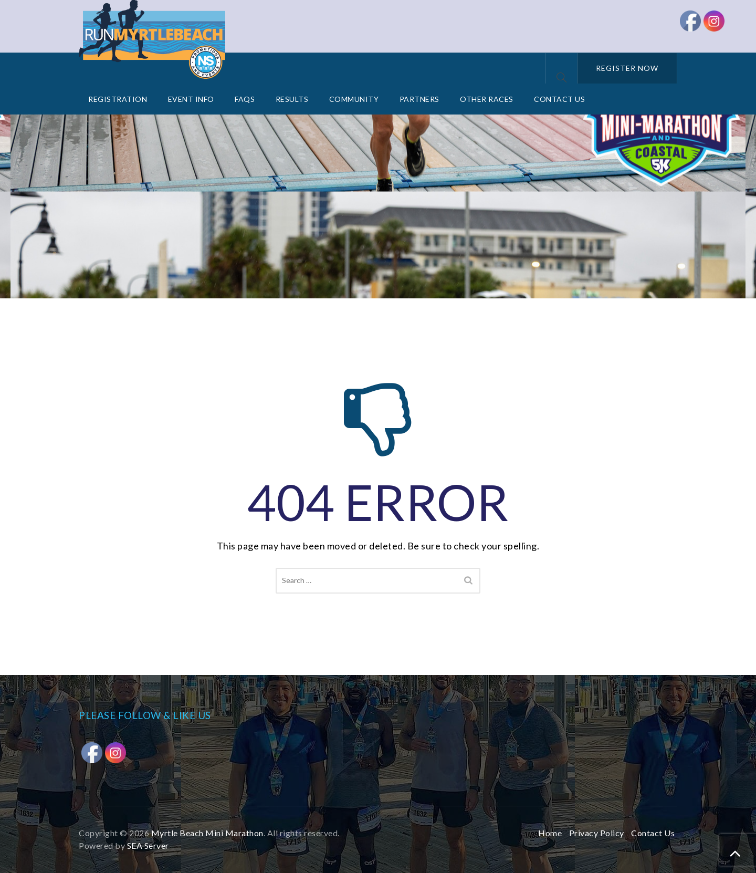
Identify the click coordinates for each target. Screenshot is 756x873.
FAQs (245, 99)
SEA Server (148, 845)
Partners (419, 99)
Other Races (486, 99)
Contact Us (559, 99)
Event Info (191, 99)
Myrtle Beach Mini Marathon (207, 833)
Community (354, 99)
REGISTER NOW (627, 68)
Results (292, 99)
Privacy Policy (596, 833)
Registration (117, 99)
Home (550, 833)
